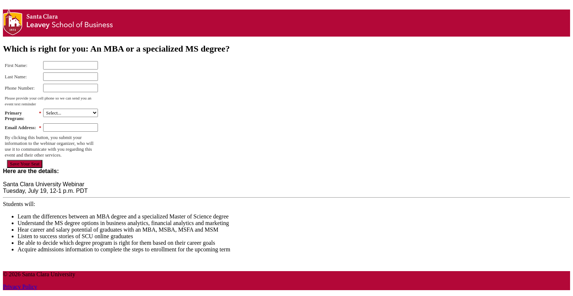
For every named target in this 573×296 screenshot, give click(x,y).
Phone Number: (20, 88)
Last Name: (16, 76)
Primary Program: (23, 115)
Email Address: (23, 128)
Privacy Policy (20, 287)
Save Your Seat (24, 163)
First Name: (16, 65)
